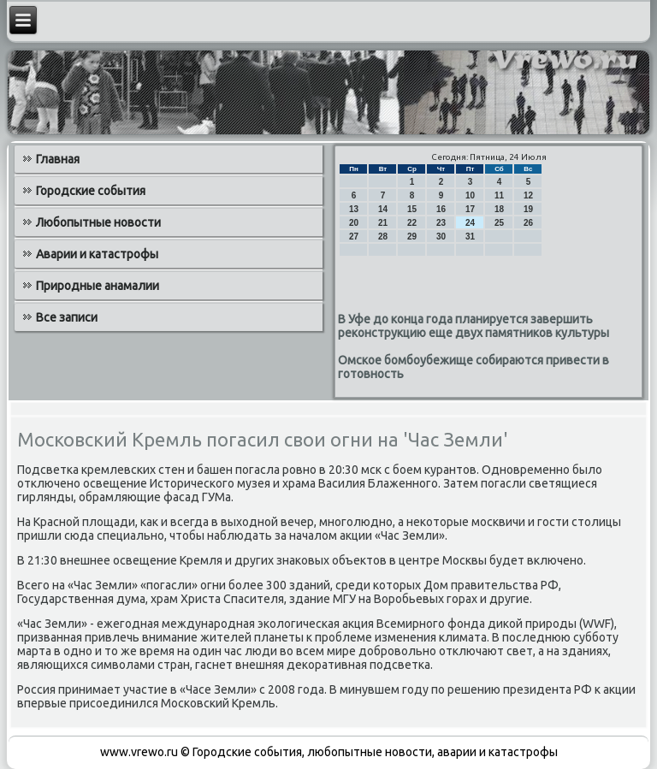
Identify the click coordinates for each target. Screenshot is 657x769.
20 (353, 223)
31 (470, 236)
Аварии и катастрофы (97, 254)
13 (353, 209)
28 (383, 236)
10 (470, 195)
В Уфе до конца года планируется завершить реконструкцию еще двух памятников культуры (473, 326)
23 (441, 223)
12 (528, 195)
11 (499, 195)
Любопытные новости (98, 222)
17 (470, 209)
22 (412, 223)
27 (353, 236)
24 (470, 223)
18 (499, 209)
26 (528, 223)
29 (412, 236)
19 (528, 209)
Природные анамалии (97, 286)
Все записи (67, 317)
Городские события (90, 191)
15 (412, 209)
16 (441, 209)
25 (499, 223)
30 (441, 236)
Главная (58, 159)
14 (383, 209)
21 (383, 223)
